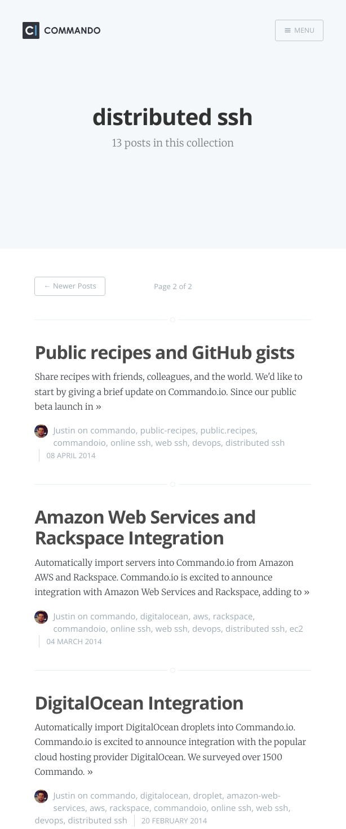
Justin (64, 430)
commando (113, 430)
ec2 (297, 629)
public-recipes (168, 430)
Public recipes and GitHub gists (164, 352)
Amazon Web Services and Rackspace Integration (144, 527)
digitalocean (164, 616)
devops (206, 443)
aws (200, 616)
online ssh (130, 443)
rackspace (233, 616)
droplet (207, 795)
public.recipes (227, 430)
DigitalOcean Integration (138, 703)
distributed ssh (255, 443)
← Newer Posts (69, 286)
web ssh (172, 443)
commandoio (79, 443)
